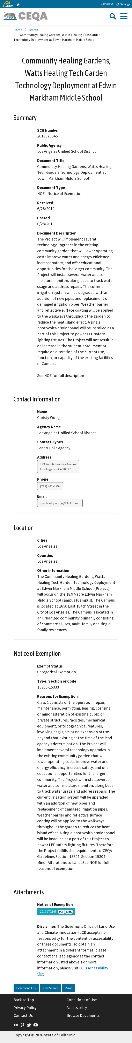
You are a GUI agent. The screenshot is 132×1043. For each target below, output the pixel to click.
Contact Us (107, 4)
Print (68, 988)
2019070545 (56, 911)
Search (33, 30)
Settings (123, 4)
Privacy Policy (25, 1007)
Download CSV (26, 988)
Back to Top (24, 999)
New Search (50, 988)
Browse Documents (83, 1015)
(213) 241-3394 (50, 486)
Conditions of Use (82, 999)
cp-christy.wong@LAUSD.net (60, 503)
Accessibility (77, 1007)
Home (18, 30)
